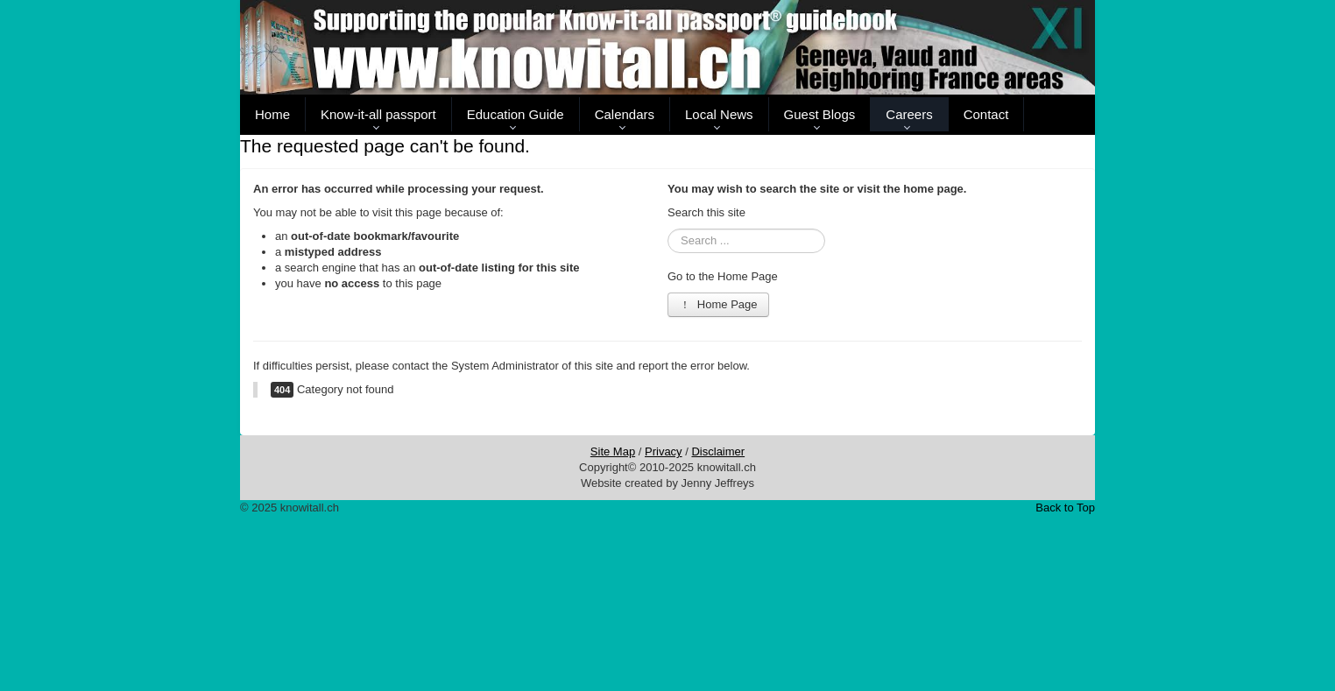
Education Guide (515, 114)
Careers (909, 114)
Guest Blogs (820, 114)
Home (272, 114)
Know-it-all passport (378, 114)
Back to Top (1065, 507)
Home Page (718, 304)
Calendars (624, 114)
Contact (986, 114)
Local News (719, 114)
